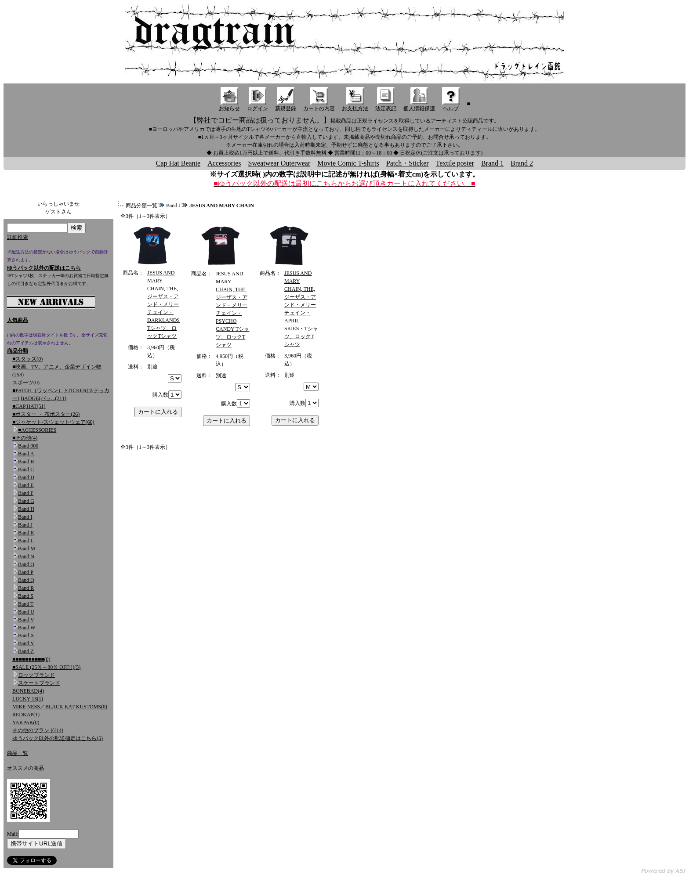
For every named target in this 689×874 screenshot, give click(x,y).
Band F (25, 493)
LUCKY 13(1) (27, 699)
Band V (26, 620)
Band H (26, 509)
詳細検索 (17, 237)
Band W (26, 628)
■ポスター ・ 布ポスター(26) (46, 414)
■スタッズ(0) (27, 359)
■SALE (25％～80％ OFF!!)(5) (46, 667)
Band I (25, 517)
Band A (26, 454)
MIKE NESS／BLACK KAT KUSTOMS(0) (59, 707)
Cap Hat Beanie (178, 163)
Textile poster (455, 163)
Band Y (26, 643)
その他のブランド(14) (37, 730)
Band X (26, 635)
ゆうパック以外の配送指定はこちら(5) (57, 738)
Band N (26, 556)
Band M (26, 548)
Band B (26, 462)
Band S (25, 596)
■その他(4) (24, 438)
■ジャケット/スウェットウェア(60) (53, 422)
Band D (26, 477)
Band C (26, 469)
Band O (26, 564)
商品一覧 (17, 753)
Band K (26, 533)
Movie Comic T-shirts (348, 163)
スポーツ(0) (26, 382)
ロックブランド (36, 675)
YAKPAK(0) (26, 722)
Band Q (26, 580)
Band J (25, 525)
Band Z (26, 651)
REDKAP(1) (26, 714)
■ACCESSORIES (37, 430)
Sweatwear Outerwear (279, 163)
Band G (26, 501)
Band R (26, 588)
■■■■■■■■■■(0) (31, 659)
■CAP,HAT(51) (29, 406)
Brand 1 (492, 163)
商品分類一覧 (141, 205)
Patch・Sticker (407, 163)
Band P (25, 572)
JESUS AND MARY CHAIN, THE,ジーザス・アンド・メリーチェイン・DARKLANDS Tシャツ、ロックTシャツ (163, 304)
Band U (26, 612)
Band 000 (28, 446)
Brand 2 (522, 163)
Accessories (224, 163)
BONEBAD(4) (28, 691)
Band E (26, 485)
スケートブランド (39, 683)
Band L (26, 541)
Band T (25, 604)
